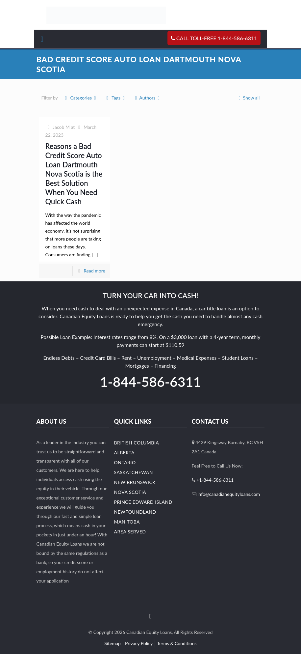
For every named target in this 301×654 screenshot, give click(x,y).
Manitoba (127, 522)
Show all (248, 97)
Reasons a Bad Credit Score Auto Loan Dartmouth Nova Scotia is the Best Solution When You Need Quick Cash (74, 174)
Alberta (124, 452)
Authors (147, 97)
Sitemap (112, 643)
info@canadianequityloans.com (228, 494)
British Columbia (136, 442)
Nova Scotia (130, 492)
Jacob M (61, 127)
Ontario (125, 462)
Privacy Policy (139, 643)
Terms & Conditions (176, 643)
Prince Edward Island (143, 502)
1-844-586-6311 (150, 382)
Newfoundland (135, 512)
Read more (94, 270)
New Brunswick (135, 482)
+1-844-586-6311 (215, 480)
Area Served (130, 531)
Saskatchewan (133, 472)
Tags (115, 97)
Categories (80, 97)
